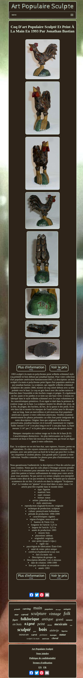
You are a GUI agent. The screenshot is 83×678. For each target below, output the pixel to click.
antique (47, 619)
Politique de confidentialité (42, 658)
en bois (17, 624)
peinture (43, 635)
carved (24, 614)
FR (44, 667)
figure (15, 620)
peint (41, 624)
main (37, 607)
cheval (55, 638)
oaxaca (69, 620)
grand (59, 619)
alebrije (54, 630)
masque (53, 635)
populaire (49, 609)
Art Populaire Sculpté (42, 649)
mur (16, 614)
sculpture (38, 613)
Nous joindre (42, 653)
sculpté (24, 629)
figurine (64, 631)
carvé (34, 634)
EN (40, 667)
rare (71, 625)
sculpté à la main (33, 639)
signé (29, 624)
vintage (55, 613)
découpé (58, 609)
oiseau (50, 625)
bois (43, 629)
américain (45, 639)
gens (34, 631)
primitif (17, 609)
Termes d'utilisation (42, 662)
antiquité (67, 609)
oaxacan (24, 634)
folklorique (30, 619)
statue (62, 634)
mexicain (61, 624)
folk (67, 613)
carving (27, 608)
